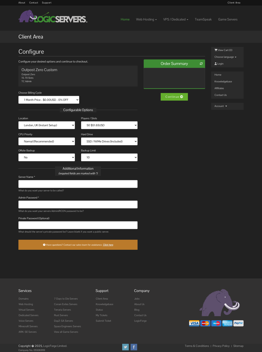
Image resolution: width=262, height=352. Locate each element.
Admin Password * (28, 197)
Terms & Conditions (197, 346)
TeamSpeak (203, 19)
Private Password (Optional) (33, 218)
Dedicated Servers (28, 315)
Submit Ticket (103, 320)
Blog (136, 309)
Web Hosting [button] (146, 19)
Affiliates (219, 88)
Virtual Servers (26, 309)
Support (46, 2)
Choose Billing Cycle (30, 92)
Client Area (234, 2)
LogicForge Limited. (55, 346)
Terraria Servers (62, 309)
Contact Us (221, 95)
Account (221, 106)
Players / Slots (89, 118)
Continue (174, 97)
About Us (139, 304)
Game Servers (227, 19)
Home (125, 19)
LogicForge (140, 320)
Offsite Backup (26, 150)
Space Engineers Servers (67, 326)
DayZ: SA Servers (63, 320)
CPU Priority (25, 134)
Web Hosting (26, 304)
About (21, 2)
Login (219, 63)
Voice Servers (26, 320)
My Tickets (101, 315)
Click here (108, 244)
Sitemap (238, 346)
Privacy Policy (221, 346)
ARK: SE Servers (28, 332)
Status (99, 309)
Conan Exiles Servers (65, 304)
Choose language (225, 57)
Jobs (137, 298)
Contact (33, 2)
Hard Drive (87, 134)
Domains (24, 298)
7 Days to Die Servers (66, 298)
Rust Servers (61, 315)
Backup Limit (88, 150)
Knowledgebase (223, 81)
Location (23, 118)
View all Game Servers (66, 332)
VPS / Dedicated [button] (175, 19)
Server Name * (26, 177)
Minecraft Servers (28, 326)
